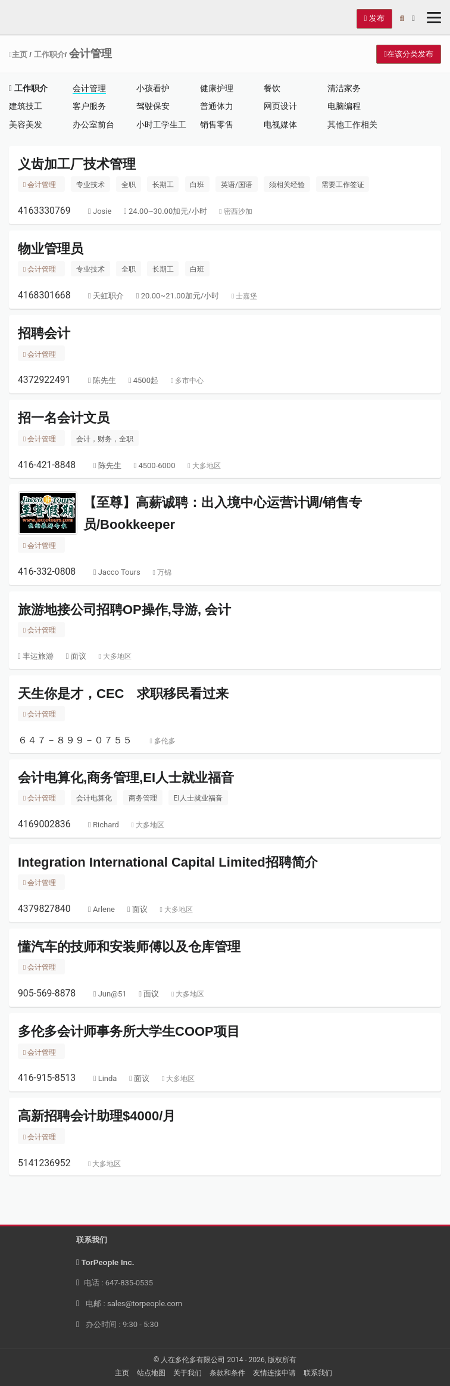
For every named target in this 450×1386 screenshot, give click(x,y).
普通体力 (216, 106)
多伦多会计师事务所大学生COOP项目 (129, 1031)
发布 (374, 18)
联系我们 (318, 1373)
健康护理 (216, 88)
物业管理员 (50, 248)
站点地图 (151, 1373)
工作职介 (49, 54)
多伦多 (162, 741)
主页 (18, 54)
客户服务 (89, 106)
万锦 (162, 572)
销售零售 (216, 124)
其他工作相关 (352, 124)
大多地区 (204, 466)
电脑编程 (344, 106)
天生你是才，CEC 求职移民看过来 (123, 693)
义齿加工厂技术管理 (77, 164)
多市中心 (187, 380)
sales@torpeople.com (144, 1303)
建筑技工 (25, 106)
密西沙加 (235, 211)
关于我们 (187, 1373)
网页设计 (280, 106)
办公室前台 (93, 124)
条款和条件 (227, 1373)
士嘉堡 (244, 296)
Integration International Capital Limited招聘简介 (168, 862)
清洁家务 (344, 88)
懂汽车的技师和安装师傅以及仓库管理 (129, 946)
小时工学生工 (161, 124)
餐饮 (272, 88)
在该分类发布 (408, 53)
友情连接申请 (274, 1373)
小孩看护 (153, 88)
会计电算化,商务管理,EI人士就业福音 (126, 777)
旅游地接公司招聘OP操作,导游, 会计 (124, 609)
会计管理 (89, 88)
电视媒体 (280, 124)
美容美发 (25, 124)
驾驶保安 (153, 106)
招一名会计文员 (64, 417)
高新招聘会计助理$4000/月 (97, 1115)
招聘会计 (44, 333)
